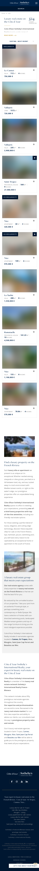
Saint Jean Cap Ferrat (24, 734)
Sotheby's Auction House (19, 835)
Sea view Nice (19, 822)
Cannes (15, 639)
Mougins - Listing (19, 812)
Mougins (7, 734)
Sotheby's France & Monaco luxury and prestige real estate (19, 831)
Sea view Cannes (19, 819)
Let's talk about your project (23, 866)
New (35, 863)
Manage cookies (19, 860)
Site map (20, 863)
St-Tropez (23, 639)
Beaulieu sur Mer (14, 737)
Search (19, 9)
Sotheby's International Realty (19, 837)
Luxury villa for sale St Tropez (19, 808)
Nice (13, 734)
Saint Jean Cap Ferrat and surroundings (19, 824)
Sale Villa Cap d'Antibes (19, 810)
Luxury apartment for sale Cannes (19, 815)
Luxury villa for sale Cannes (19, 817)
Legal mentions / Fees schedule (19, 857)
